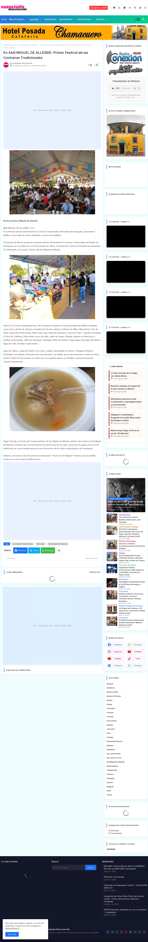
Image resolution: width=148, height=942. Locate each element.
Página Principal (10, 45)
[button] (137, 19)
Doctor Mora (112, 721)
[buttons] (114, 8)
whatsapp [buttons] (138, 645)
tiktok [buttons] (137, 659)
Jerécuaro (111, 729)
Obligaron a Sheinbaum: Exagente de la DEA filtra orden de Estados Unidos (126, 418)
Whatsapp (49, 550)
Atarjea (109, 700)
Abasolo (110, 684)
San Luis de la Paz (114, 758)
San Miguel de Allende (28, 45)
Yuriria (109, 795)
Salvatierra (111, 750)
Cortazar (110, 717)
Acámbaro (111, 688)
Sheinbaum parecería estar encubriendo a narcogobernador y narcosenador (126, 402)
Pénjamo (110, 746)
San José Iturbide (113, 754)
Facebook (22, 550)
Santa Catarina (112, 766)
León (109, 733)
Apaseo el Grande (114, 696)
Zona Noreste (65, 19)
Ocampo (110, 737)
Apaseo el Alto (112, 692)
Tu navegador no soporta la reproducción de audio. (126, 88)
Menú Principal (16, 19)
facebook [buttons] (118, 645)
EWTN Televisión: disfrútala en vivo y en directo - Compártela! (125, 910)
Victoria (110, 783)
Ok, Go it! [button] (12, 934)
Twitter (36, 550)
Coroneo (110, 713)
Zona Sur (100, 19)
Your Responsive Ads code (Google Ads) (52, 110)
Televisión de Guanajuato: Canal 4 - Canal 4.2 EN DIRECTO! (125, 886)
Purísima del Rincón (114, 741)
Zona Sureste (84, 19)
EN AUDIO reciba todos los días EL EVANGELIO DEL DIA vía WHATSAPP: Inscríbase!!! (124, 867)
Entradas (114, 830)
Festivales (40, 544)
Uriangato (110, 778)
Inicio (4, 19)
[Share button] (59, 550)
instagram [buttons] (118, 652)
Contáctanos (50, 19)
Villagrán (110, 787)
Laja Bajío (34, 19)
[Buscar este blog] (68, 867)
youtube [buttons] (137, 652)
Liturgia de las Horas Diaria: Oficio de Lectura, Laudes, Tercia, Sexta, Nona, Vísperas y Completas (124, 899)
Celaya (109, 704)
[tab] (4, 20)
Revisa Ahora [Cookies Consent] (11, 928)
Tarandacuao (112, 770)
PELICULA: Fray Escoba (114, 877)
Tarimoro (110, 774)
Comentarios (115, 833)
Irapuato (110, 725)
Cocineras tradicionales (23, 544)
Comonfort (111, 708)
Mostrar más (95, 572)
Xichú (109, 791)
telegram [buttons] (118, 666)
